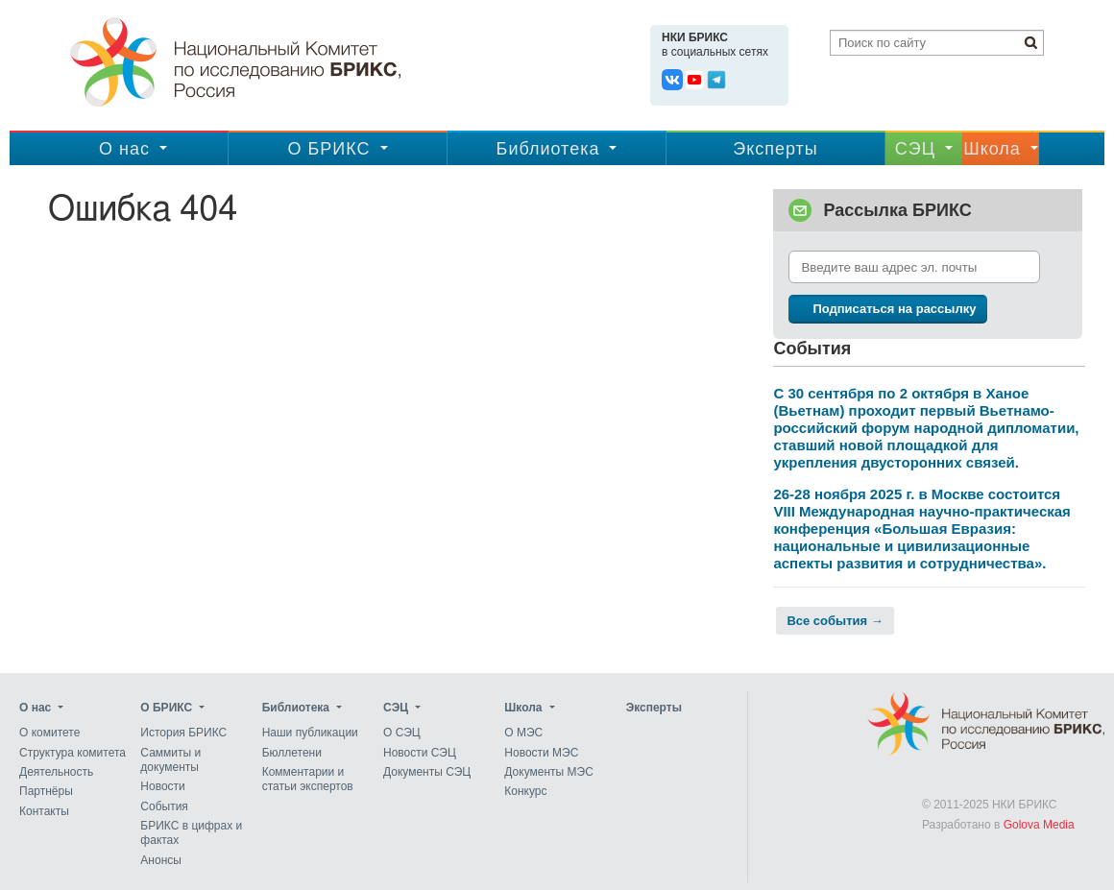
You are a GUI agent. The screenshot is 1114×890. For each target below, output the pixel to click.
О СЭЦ (402, 733)
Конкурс (525, 792)
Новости (162, 787)
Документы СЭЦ (427, 772)
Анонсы (161, 860)
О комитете (49, 733)
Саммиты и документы (170, 760)
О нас (124, 148)
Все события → (835, 620)
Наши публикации (310, 733)
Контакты (44, 811)
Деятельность (56, 772)
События (164, 806)
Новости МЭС (541, 752)
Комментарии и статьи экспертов (307, 779)
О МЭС (523, 733)
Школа (992, 148)
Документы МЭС (548, 772)
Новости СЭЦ (419, 752)
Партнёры (46, 792)
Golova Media (1039, 824)
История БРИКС (183, 733)
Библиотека (548, 148)
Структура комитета (72, 752)
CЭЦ (915, 148)
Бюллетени (292, 752)
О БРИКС (328, 148)
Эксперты (775, 148)
